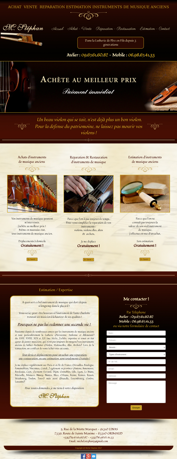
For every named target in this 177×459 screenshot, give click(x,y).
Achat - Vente (80, 28)
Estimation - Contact (155, 28)
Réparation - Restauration (116, 28)
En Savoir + (32, 259)
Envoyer (136, 408)
